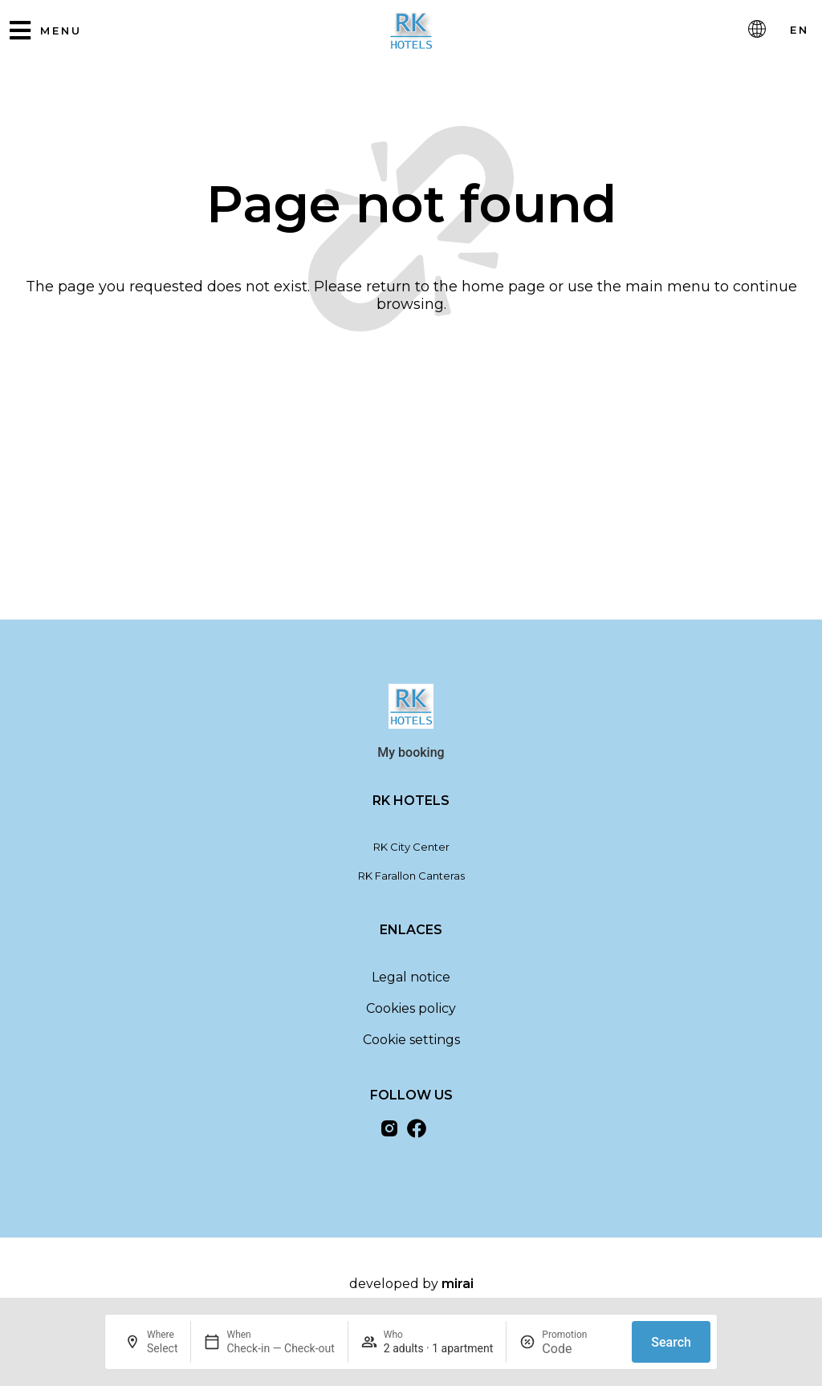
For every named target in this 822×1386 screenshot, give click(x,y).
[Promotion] (580, 1348)
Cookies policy (411, 1014)
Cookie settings (411, 1046)
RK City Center (411, 853)
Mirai (458, 1290)
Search (671, 1342)
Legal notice (411, 983)
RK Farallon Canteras (411, 882)
